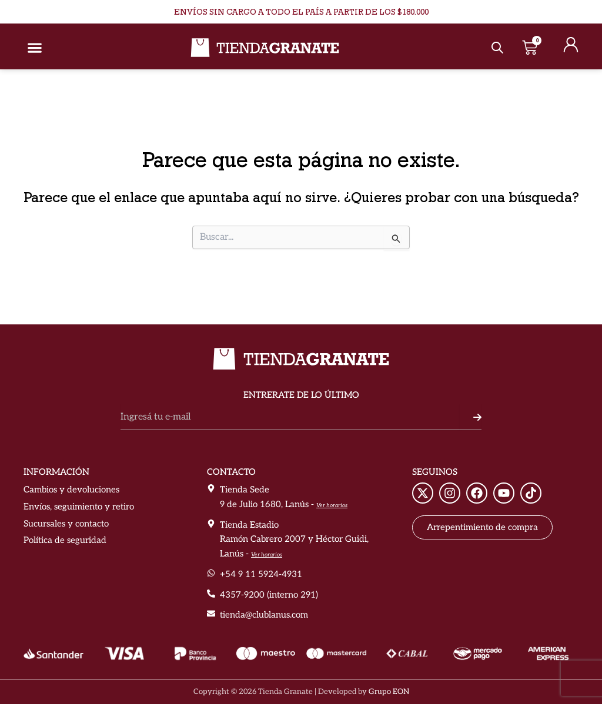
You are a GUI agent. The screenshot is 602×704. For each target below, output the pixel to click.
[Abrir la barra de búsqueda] (497, 48)
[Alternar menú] (34, 47)
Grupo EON (389, 691)
